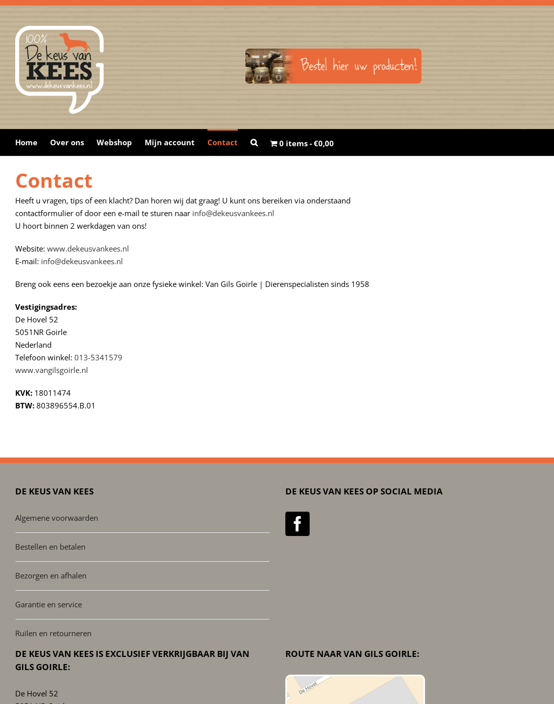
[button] (254, 141)
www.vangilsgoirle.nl (51, 370)
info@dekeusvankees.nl (233, 213)
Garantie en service (48, 604)
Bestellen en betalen (50, 547)
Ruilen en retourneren (53, 633)
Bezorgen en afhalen (51, 575)
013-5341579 (98, 357)
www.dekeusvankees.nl (88, 248)
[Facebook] (297, 524)
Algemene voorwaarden (56, 518)
